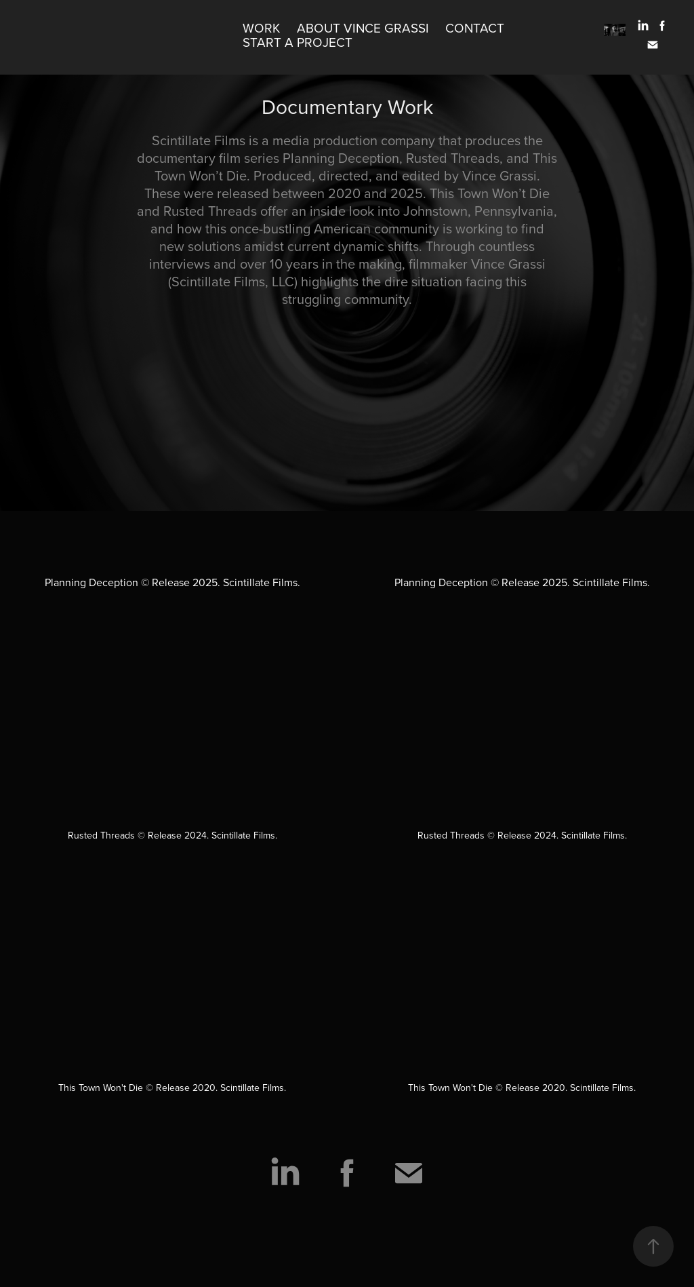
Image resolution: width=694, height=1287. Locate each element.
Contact (474, 27)
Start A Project (297, 42)
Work (261, 27)
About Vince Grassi (363, 27)
